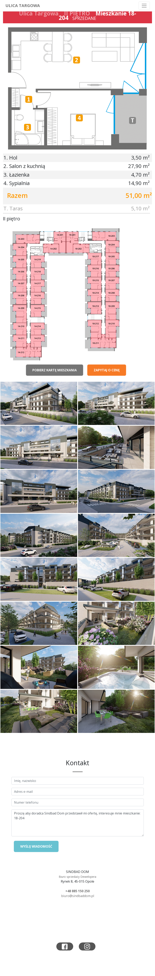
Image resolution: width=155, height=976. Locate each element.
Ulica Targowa (22, 5)
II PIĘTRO (77, 13)
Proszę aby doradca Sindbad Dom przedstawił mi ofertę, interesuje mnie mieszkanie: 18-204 (77, 822)
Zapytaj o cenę (106, 373)
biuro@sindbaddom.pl (77, 896)
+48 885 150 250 (77, 891)
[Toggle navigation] (144, 6)
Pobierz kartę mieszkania (54, 373)
